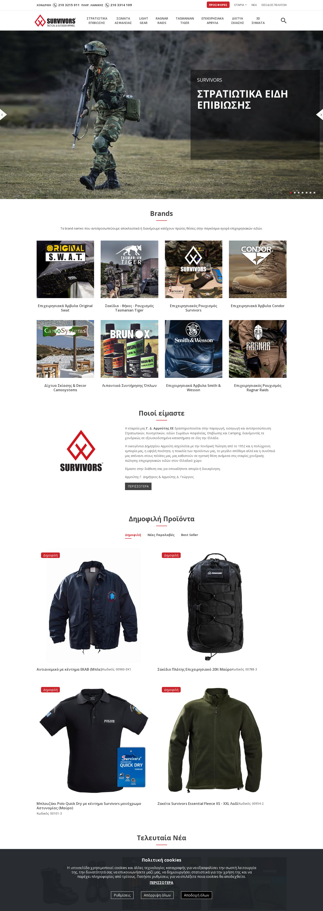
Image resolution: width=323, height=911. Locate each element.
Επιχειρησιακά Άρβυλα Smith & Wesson (193, 387)
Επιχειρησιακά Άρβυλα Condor (258, 306)
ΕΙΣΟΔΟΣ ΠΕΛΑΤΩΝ (274, 5)
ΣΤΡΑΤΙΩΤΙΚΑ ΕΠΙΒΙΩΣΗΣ (122, 846)
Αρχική (108, 840)
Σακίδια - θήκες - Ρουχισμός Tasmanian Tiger (129, 308)
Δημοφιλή (133, 535)
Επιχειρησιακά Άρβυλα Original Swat (65, 308)
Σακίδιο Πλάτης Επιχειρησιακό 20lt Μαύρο (128, 614)
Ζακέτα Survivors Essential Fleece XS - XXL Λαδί (252, 614)
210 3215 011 (69, 5)
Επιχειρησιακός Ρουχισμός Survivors (193, 308)
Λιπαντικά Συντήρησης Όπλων (129, 385)
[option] (68, 784)
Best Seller (189, 535)
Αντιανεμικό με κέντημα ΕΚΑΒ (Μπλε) (63, 614)
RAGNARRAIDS (162, 20)
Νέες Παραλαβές (161, 535)
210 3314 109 (121, 5)
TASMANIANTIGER (185, 20)
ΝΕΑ (254, 5)
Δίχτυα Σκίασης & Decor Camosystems (65, 387)
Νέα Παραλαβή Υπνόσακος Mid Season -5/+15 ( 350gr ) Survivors (247, 732)
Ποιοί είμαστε (177, 840)
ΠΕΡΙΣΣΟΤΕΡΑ (138, 486)
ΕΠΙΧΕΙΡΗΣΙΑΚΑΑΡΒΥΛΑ (213, 20)
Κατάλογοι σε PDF (180, 846)
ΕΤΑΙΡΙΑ (239, 5)
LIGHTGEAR (143, 20)
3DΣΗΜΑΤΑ (258, 20)
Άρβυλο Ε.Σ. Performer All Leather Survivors (74, 730)
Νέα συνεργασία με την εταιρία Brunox (156, 730)
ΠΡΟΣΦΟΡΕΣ (218, 5)
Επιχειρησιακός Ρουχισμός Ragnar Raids (257, 387)
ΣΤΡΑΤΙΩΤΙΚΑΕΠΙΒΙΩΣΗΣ (97, 20)
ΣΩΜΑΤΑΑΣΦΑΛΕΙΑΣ (123, 20)
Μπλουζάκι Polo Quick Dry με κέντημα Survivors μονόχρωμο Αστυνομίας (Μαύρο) (191, 617)
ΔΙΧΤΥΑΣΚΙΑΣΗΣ (237, 20)
